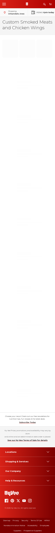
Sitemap (6, 520)
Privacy (16, 520)
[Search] (44, 4)
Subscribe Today (27, 422)
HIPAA (47, 520)
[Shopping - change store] (13, 12)
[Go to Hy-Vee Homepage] (27, 4)
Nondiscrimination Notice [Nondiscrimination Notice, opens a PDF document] (14, 525)
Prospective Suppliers (33, 530)
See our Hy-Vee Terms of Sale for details (27, 440)
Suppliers (17, 530)
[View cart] (50, 4)
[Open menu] (4, 4)
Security (24, 520)
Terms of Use (36, 520)
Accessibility (32, 525)
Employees (44, 525)
